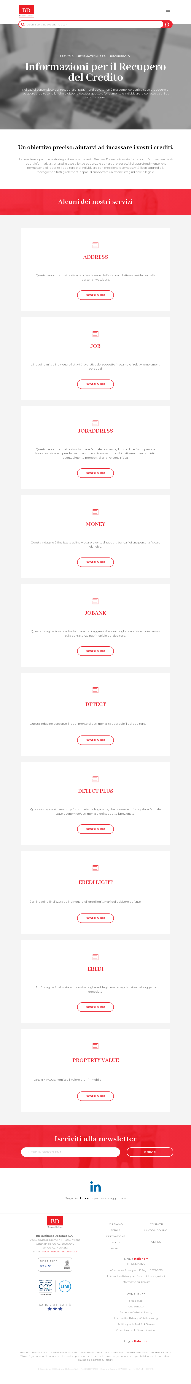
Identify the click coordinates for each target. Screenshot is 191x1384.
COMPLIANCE (136, 1294)
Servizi (65, 56)
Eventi (115, 1248)
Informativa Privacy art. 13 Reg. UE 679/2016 (136, 1270)
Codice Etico (136, 1306)
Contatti (156, 1224)
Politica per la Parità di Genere (136, 1324)
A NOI (167, 24)
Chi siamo (116, 1224)
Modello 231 (136, 1300)
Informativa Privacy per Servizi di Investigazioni (136, 1276)
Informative (136, 1263)
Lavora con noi (156, 1230)
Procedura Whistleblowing (136, 1312)
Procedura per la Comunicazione (136, 1330)
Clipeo (156, 1241)
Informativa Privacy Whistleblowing (136, 1318)
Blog (116, 1242)
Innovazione (115, 1236)
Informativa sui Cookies (136, 1281)
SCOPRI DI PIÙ (95, 295)
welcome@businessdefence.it (59, 1251)
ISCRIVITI (150, 1152)
